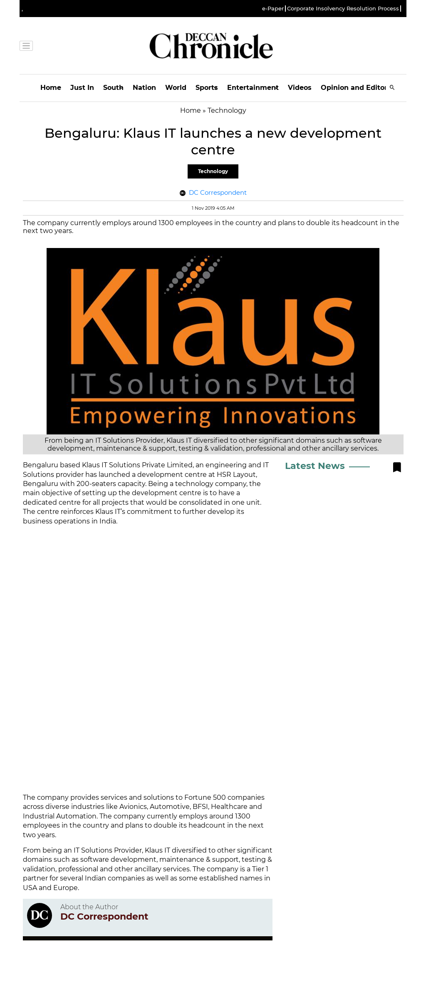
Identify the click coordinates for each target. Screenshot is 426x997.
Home (50, 88)
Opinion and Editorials (360, 88)
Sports (207, 88)
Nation (144, 88)
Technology (213, 171)
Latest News (315, 465)
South (113, 88)
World (175, 88)
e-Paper (273, 8)
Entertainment (253, 88)
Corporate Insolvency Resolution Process (343, 8)
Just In (82, 88)
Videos (300, 88)
